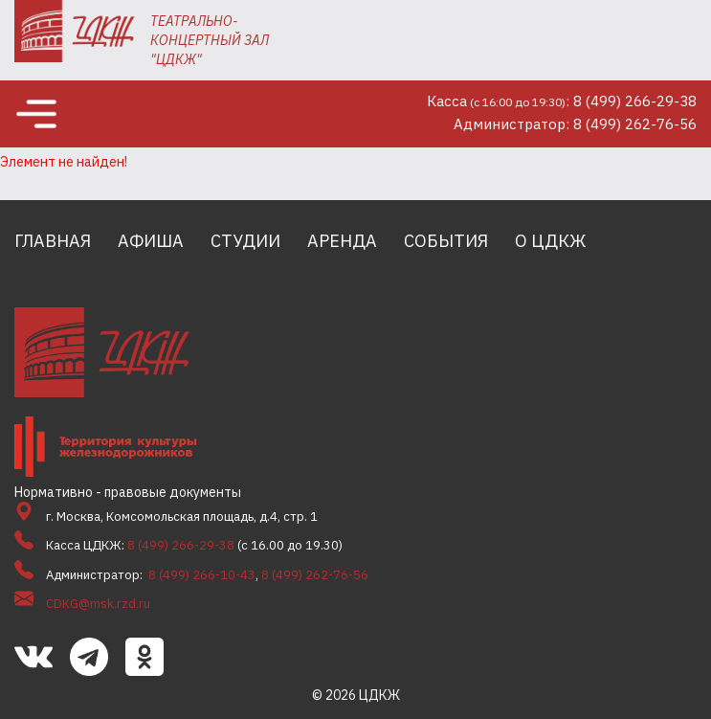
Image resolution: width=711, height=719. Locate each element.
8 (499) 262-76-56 (314, 575)
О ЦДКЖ (551, 241)
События (446, 241)
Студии (245, 241)
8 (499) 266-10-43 (202, 575)
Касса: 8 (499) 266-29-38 (562, 101)
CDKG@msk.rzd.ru (98, 603)
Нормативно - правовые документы (127, 492)
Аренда (342, 241)
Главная (52, 241)
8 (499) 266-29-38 (180, 545)
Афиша (151, 241)
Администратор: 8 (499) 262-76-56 (575, 124)
